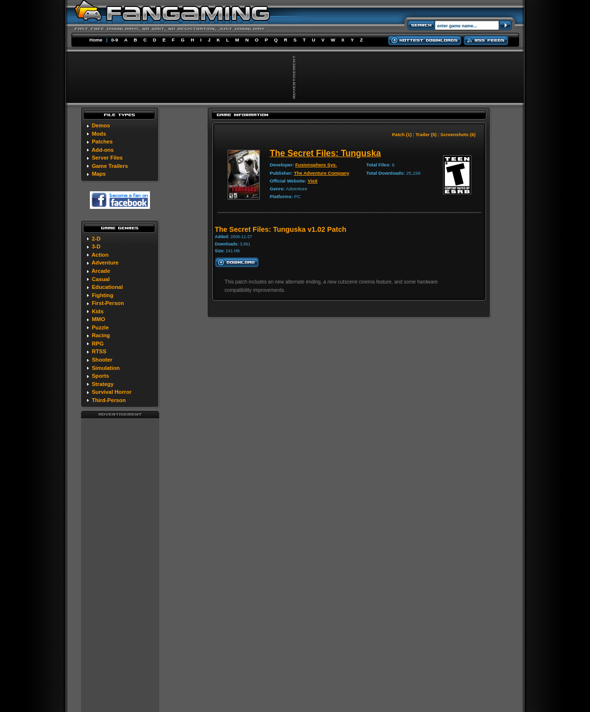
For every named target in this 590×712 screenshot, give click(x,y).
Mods (99, 134)
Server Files (107, 158)
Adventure (104, 262)
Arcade (100, 271)
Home (96, 39)
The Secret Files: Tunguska (325, 153)
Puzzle (100, 327)
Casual (101, 279)
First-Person (108, 303)
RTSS (99, 351)
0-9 (114, 39)
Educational (107, 287)
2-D (96, 239)
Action (99, 255)
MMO (98, 319)
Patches (102, 141)
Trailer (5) (426, 134)
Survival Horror (111, 392)
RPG (98, 343)
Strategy (103, 384)
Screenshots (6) (458, 134)
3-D (96, 246)
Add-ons (102, 150)
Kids (98, 311)
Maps (99, 174)
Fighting (102, 295)
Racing (101, 335)
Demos (101, 125)
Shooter (102, 360)
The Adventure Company (321, 173)
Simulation (106, 368)
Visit (312, 180)
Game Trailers (110, 166)
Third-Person (109, 400)
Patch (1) (402, 134)
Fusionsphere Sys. (316, 164)
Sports (100, 376)
